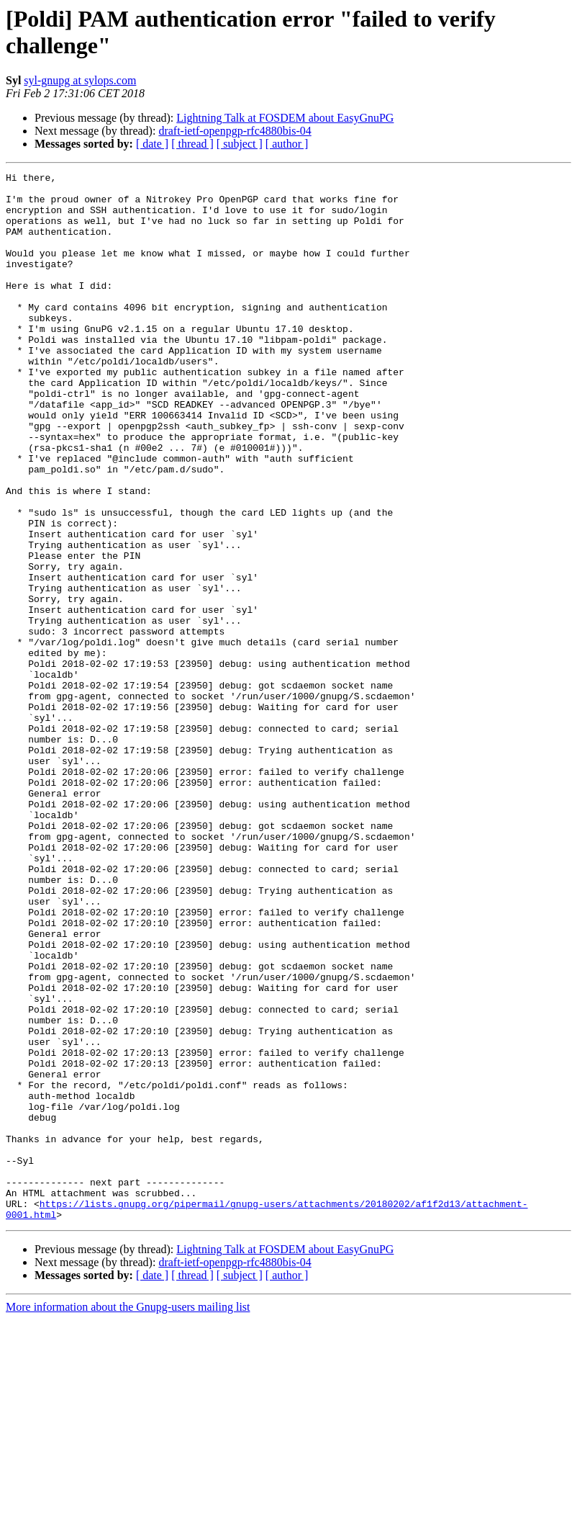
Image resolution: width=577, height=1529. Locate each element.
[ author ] (287, 144)
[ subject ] (240, 144)
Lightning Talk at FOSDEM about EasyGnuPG (285, 118)
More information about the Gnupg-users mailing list (128, 1516)
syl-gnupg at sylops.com (80, 80)
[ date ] (152, 144)
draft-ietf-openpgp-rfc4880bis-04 (234, 131)
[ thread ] (192, 144)
